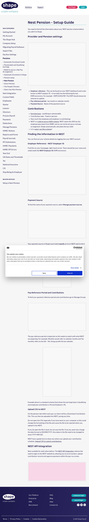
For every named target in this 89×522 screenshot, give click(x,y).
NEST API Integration (66, 451)
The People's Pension (11, 87)
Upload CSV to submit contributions (48, 441)
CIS (4, 168)
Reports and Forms (10, 135)
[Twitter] (81, 505)
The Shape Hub (9, 39)
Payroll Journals (9, 138)
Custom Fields (8, 97)
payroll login (79, 500)
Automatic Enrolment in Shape (15, 75)
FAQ (51, 495)
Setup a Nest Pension (11, 183)
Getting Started (9, 32)
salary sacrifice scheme (43, 129)
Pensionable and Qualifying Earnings (13, 66)
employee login (79, 495)
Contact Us (54, 505)
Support (40, 7)
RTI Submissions (9, 142)
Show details (75, 268)
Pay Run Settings (9, 54)
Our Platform (34, 495)
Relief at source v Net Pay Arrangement (13, 71)
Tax (4, 161)
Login (83, 7)
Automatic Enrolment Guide (14, 62)
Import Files (7, 51)
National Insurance (10, 164)
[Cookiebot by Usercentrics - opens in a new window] (74, 248)
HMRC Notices (9, 131)
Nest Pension (9, 81)
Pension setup (9, 78)
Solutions (28, 7)
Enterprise (32, 498)
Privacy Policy (15, 519)
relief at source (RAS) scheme (48, 122)
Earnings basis (36, 114)
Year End (6, 153)
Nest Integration (9, 93)
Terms (5, 519)
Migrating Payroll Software (13, 47)
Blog (51, 498)
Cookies (26, 519)
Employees (7, 101)
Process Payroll (9, 116)
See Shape (72, 7)
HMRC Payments (10, 146)
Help (51, 502)
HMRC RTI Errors (10, 149)
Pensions (6, 58)
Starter (5, 104)
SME (30, 502)
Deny (44, 273)
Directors (6, 112)
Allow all (69, 273)
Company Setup (9, 43)
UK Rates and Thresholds (13, 157)
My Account (8, 36)
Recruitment (33, 505)
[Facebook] (78, 505)
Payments (7, 119)
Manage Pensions (10, 127)
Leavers (6, 108)
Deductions (7, 123)
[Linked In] (84, 505)
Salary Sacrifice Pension (13, 89)
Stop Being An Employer (12, 172)
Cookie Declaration (39, 519)
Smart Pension (9, 84)
